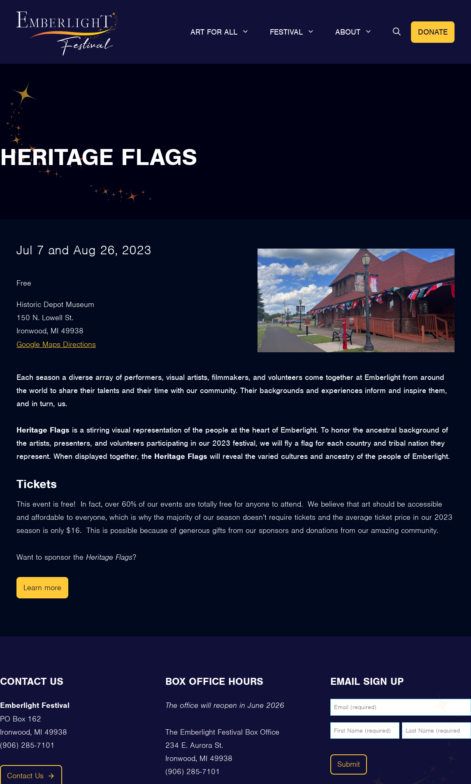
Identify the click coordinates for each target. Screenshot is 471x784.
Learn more (42, 587)
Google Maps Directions (56, 344)
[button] (397, 32)
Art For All (225, 32)
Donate (433, 32)
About (359, 32)
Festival (297, 32)
